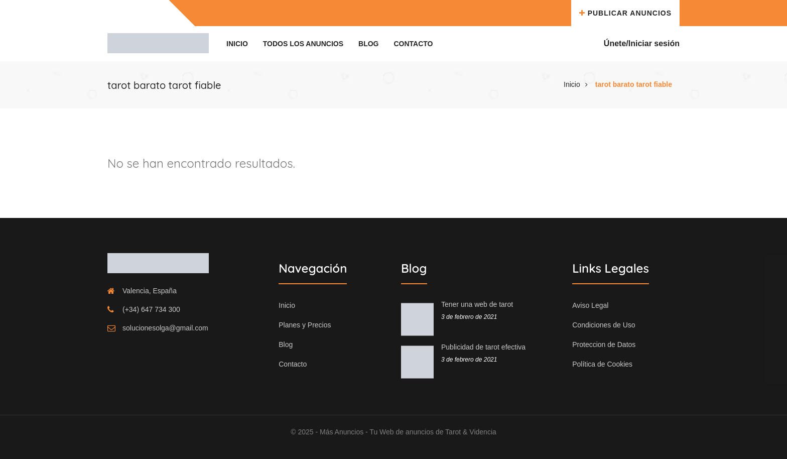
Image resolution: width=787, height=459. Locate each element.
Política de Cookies (602, 364)
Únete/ (616, 43)
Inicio (237, 44)
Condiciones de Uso (603, 325)
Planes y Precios (305, 325)
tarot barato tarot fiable (633, 84)
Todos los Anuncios (303, 44)
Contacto (413, 44)
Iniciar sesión (654, 43)
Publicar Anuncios (625, 13)
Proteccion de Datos (603, 344)
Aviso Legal (590, 305)
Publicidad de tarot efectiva (483, 347)
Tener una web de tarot (477, 304)
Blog (368, 44)
